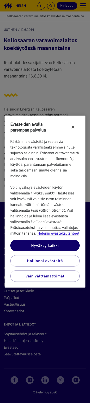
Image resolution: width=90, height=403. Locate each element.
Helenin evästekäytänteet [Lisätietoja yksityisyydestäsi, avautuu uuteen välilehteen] (58, 233)
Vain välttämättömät (45, 276)
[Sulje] (73, 127)
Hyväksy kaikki (45, 245)
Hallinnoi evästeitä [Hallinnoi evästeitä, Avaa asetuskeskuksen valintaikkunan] (45, 260)
